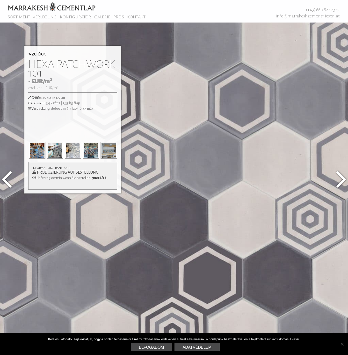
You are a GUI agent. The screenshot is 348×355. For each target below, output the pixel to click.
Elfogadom (151, 347)
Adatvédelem (197, 347)
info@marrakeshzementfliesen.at (308, 16)
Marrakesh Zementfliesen (51, 6)
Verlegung (45, 17)
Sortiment (19, 17)
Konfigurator (75, 17)
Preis (118, 17)
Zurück (37, 54)
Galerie (102, 17)
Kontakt (136, 17)
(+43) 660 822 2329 (323, 9)
